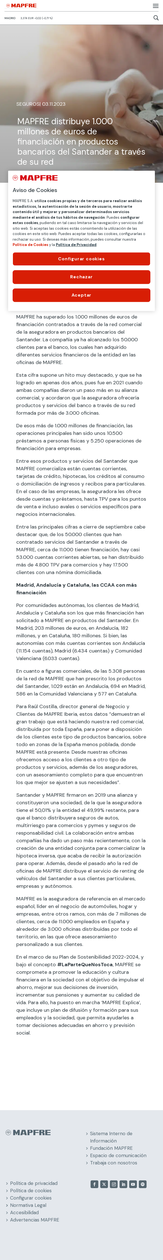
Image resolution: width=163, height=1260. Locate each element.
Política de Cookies (30, 244)
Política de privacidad (34, 1183)
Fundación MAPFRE (111, 1148)
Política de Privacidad (76, 244)
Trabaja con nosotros (113, 1163)
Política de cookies (31, 1190)
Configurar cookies (31, 1198)
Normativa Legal (28, 1205)
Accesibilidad (24, 1212)
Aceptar (82, 295)
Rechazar (81, 277)
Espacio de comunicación (118, 1155)
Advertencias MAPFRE (34, 1220)
